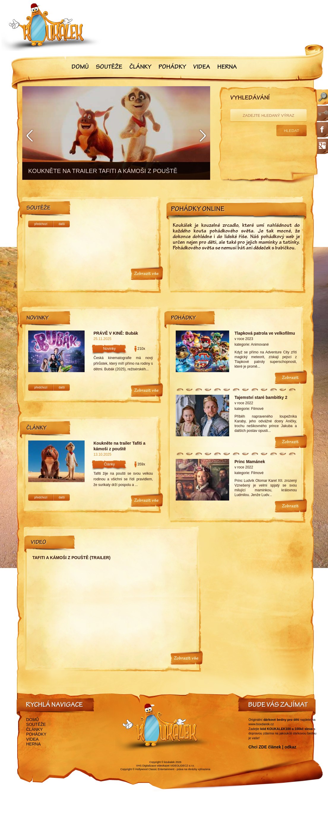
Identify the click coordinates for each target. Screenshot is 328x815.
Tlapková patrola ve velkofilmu (264, 333)
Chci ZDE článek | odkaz (272, 747)
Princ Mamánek (249, 461)
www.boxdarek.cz (261, 724)
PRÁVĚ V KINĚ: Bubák (116, 333)
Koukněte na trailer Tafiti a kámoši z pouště (119, 446)
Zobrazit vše (146, 274)
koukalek (169, 762)
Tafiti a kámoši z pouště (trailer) (71, 557)
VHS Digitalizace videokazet (152, 765)
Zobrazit (290, 378)
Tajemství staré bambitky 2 (260, 397)
